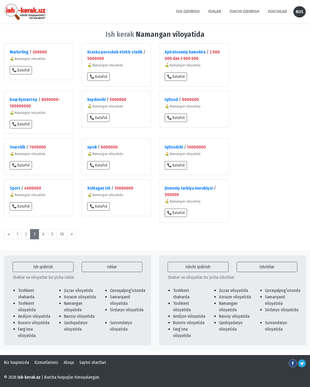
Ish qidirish (43, 266)
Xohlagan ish (98, 188)
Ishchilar (266, 266)
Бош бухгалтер (23, 99)
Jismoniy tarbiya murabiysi (189, 188)
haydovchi (96, 99)
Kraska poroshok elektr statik (114, 52)
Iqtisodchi (174, 147)
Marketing (19, 52)
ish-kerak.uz (29, 377)
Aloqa (69, 362)
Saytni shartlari (92, 362)
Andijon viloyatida (34, 316)
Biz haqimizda (16, 362)
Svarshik (17, 147)
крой (92, 147)
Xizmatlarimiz (46, 362)
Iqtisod (171, 99)
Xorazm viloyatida (80, 296)
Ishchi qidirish (244, 11)
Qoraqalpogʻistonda (127, 290)
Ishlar (112, 266)
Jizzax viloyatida (78, 290)
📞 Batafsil (21, 70)
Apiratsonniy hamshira (185, 52)
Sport (15, 188)
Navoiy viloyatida (79, 316)
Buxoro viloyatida (33, 322)
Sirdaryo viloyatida (126, 309)
